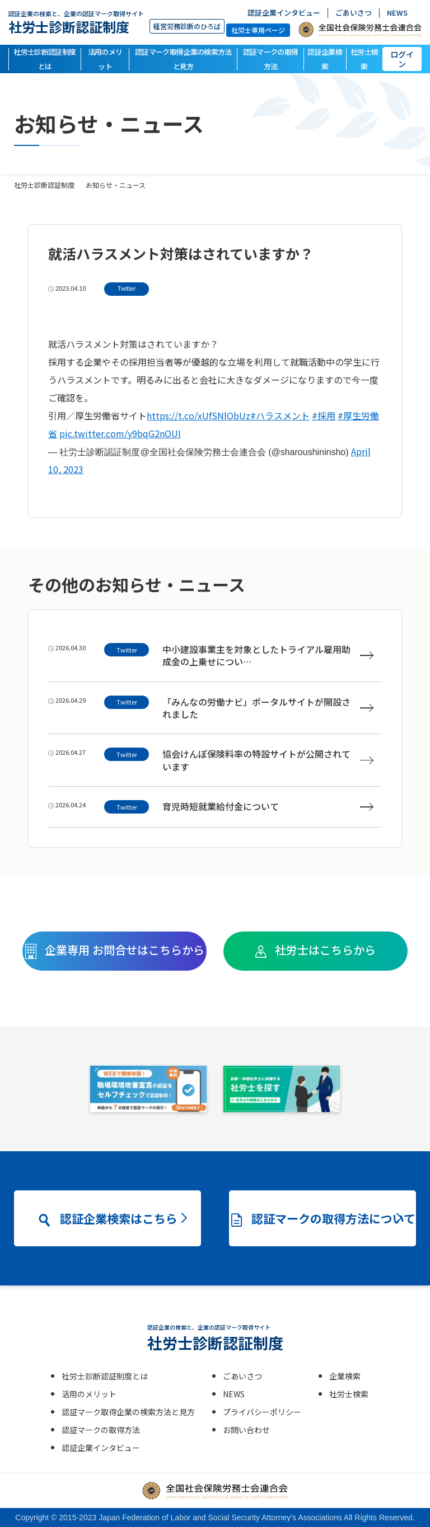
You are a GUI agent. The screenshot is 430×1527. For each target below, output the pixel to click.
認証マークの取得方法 (270, 59)
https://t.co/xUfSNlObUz (198, 415)
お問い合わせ (246, 1429)
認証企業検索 (324, 59)
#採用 (323, 415)
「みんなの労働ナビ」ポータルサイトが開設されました (267, 708)
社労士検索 (364, 59)
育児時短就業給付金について (267, 806)
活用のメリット (105, 59)
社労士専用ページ (258, 30)
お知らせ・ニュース (116, 185)
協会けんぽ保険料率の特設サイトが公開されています (267, 760)
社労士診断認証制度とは (44, 59)
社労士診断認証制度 (76, 22)
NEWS (397, 13)
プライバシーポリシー (262, 1411)
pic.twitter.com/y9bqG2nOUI (120, 433)
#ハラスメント (280, 415)
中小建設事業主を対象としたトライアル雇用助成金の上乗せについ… (267, 655)
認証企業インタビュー (283, 13)
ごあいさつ (353, 13)
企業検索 (345, 1376)
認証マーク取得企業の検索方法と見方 (183, 59)
